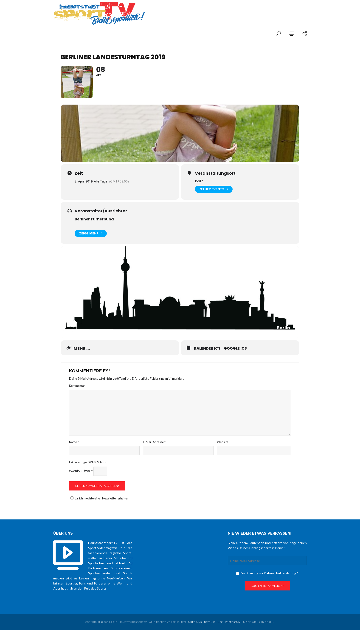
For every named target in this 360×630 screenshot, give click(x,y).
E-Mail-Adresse (154, 442)
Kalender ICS (207, 348)
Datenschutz (213, 622)
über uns (195, 622)
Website (222, 442)
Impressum (233, 622)
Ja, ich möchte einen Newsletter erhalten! (99, 498)
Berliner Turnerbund (94, 219)
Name (74, 442)
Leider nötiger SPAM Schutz (87, 462)
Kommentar (78, 386)
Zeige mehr (90, 233)
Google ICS (235, 348)
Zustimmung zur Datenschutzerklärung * (267, 573)
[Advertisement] (253, 10)
